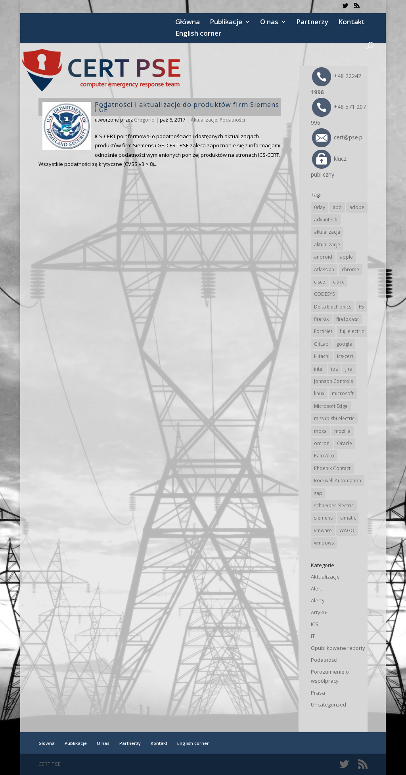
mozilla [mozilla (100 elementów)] (342, 431)
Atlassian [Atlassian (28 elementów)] (324, 269)
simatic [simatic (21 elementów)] (348, 517)
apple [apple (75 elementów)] (346, 256)
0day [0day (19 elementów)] (319, 207)
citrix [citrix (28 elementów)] (338, 281)
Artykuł (319, 612)
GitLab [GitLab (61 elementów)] (321, 344)
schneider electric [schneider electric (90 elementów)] (334, 505)
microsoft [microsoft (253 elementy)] (343, 393)
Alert (316, 588)
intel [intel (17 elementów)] (319, 369)
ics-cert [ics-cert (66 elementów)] (345, 356)
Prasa (318, 692)
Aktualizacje (204, 119)
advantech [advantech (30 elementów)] (325, 219)
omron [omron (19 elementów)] (321, 443)
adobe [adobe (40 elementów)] (356, 207)
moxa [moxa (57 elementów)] (320, 431)
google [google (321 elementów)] (344, 344)
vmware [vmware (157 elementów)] (323, 530)
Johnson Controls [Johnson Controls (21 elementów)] (333, 381)
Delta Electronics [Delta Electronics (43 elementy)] (332, 306)
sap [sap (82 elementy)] (318, 493)
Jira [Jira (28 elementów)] (348, 369)
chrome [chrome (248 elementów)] (350, 269)
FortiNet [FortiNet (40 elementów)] (323, 331)
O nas (269, 22)
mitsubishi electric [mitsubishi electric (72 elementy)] (334, 418)
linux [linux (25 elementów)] (319, 393)
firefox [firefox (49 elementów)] (321, 319)
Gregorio (144, 119)
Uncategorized (328, 704)
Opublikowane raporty (338, 647)
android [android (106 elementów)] (323, 256)
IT (313, 636)
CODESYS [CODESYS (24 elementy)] (324, 294)
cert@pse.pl (338, 137)
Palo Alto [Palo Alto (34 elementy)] (324, 455)
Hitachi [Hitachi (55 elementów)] (321, 356)
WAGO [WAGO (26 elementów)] (346, 530)
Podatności (232, 119)
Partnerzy (312, 22)
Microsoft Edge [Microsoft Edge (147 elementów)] (331, 406)
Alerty (318, 600)
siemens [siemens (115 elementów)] (323, 517)
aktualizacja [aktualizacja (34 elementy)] (327, 232)
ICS (314, 624)
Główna (187, 22)
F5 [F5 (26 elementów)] (361, 306)
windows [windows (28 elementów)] (324, 542)
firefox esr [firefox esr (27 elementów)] (347, 319)
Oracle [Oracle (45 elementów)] (344, 443)
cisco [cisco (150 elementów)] (320, 281)
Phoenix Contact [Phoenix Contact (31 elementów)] (332, 468)
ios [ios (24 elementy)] (334, 369)
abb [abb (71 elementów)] (337, 207)
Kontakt (351, 22)
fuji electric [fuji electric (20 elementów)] (352, 331)
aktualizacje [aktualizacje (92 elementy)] (327, 244)
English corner (198, 34)
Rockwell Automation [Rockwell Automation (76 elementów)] (337, 480)
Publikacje (226, 22)
